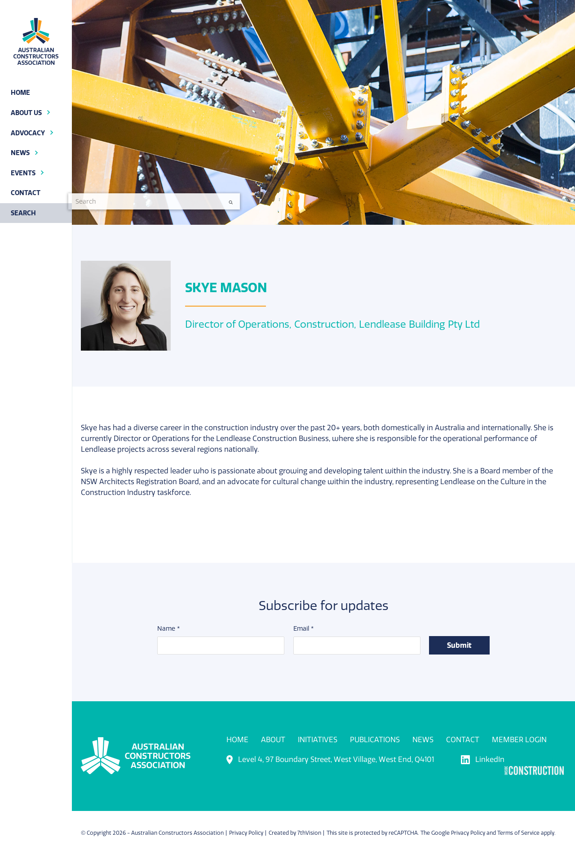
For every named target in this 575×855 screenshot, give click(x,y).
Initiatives (317, 739)
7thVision (309, 833)
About (273, 739)
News (422, 739)
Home (237, 739)
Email (303, 629)
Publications (375, 739)
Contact (462, 739)
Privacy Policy (246, 833)
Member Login (519, 739)
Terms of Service (518, 833)
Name (168, 629)
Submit (459, 645)
